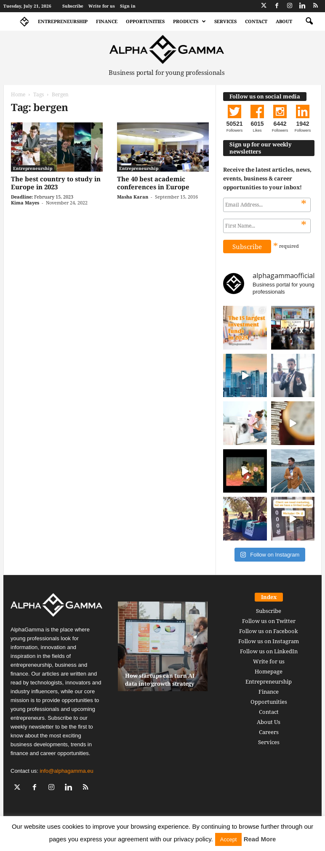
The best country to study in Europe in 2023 (56, 183)
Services (225, 21)
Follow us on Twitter (269, 621)
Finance (106, 21)
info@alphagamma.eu (66, 771)
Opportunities (145, 21)
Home (18, 94)
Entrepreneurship (63, 21)
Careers (269, 732)
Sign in (128, 6)
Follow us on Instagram (268, 641)
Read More (260, 839)
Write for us (101, 6)
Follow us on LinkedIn (269, 651)
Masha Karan (132, 197)
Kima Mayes (25, 202)
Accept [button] (228, 839)
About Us (268, 722)
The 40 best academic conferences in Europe (153, 183)
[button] (309, 21)
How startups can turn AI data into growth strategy (159, 679)
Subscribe (72, 6)
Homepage (268, 671)
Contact (256, 21)
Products (189, 21)
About (284, 21)
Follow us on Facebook (268, 631)
